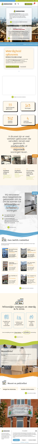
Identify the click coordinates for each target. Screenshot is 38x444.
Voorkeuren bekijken (32, 440)
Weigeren (24, 440)
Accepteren (16, 440)
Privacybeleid (27, 442)
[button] (36, 430)
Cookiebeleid (22, 442)
